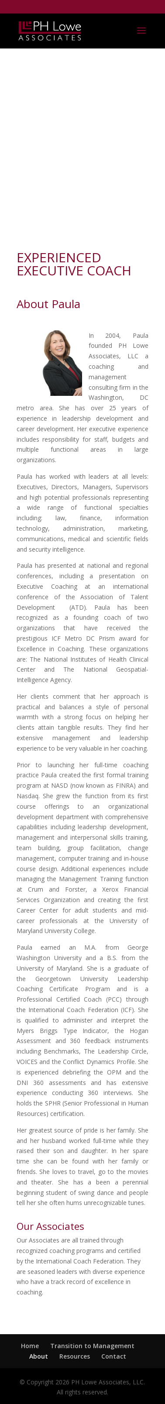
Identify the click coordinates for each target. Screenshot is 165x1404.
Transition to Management (92, 1346)
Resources (74, 1356)
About (38, 1356)
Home (30, 1346)
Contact (113, 1356)
